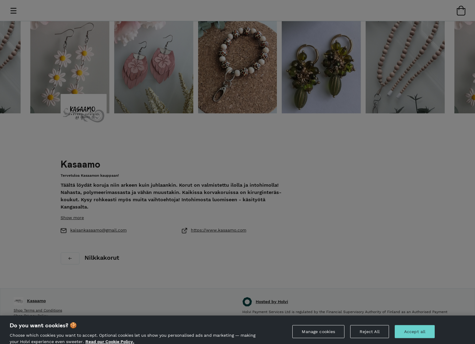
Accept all (414, 333)
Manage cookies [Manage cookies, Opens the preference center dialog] (318, 333)
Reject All (369, 333)
